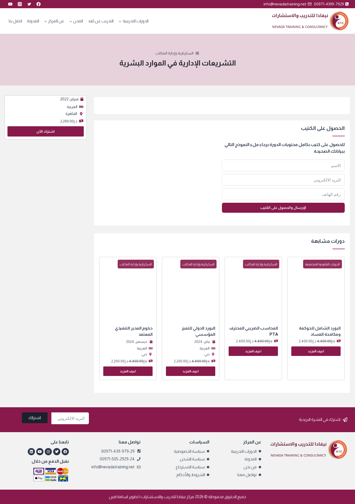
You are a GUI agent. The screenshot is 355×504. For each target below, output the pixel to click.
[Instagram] (20, 4)
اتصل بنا (15, 21)
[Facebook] (38, 4)
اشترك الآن (45, 131)
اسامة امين (118, 497)
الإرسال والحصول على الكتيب (283, 208)
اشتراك (35, 417)
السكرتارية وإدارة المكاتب (174, 53)
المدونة (33, 21)
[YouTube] (10, 4)
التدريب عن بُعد (101, 21)
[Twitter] (29, 4)
